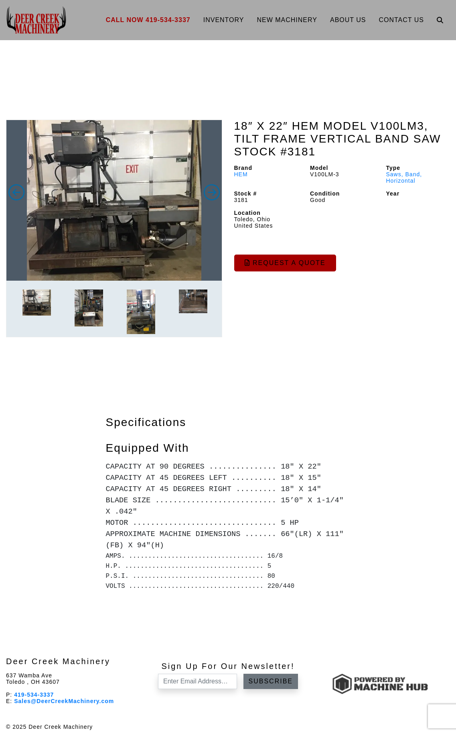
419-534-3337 (34, 694)
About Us (348, 19)
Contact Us (401, 19)
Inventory (223, 19)
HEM (241, 174)
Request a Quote (285, 262)
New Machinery (287, 19)
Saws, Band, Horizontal (404, 177)
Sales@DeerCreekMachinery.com (64, 701)
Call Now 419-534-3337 (148, 19)
